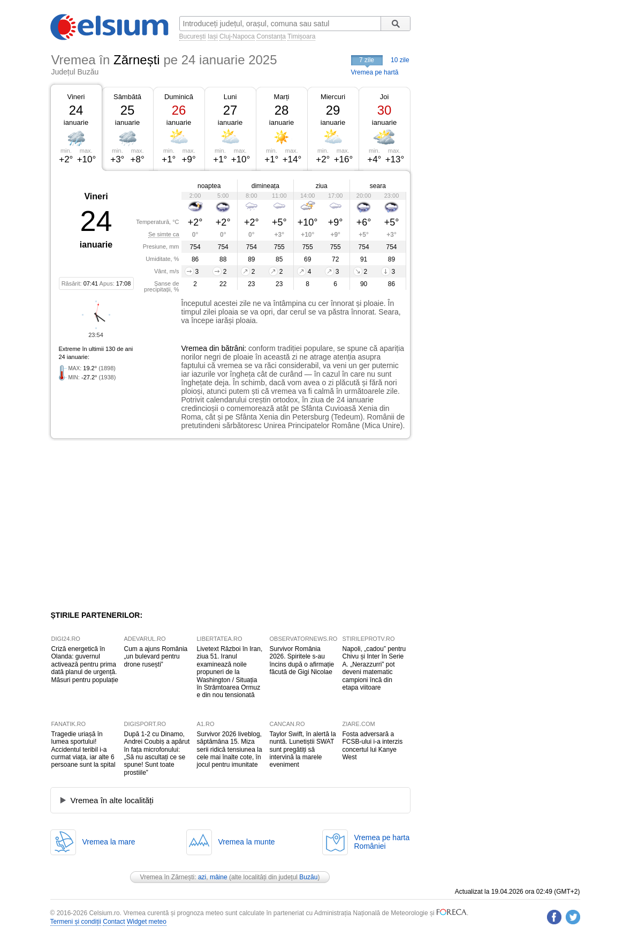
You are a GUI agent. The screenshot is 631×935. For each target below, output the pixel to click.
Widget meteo (146, 921)
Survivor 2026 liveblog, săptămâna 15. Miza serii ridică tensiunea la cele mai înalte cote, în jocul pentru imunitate (229, 749)
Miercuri (333, 97)
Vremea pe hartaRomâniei (382, 841)
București (192, 36)
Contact (114, 921)
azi (202, 877)
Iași (213, 36)
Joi (384, 97)
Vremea (194, 348)
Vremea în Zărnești (167, 877)
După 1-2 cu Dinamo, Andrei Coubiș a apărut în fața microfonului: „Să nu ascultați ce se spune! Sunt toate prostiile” (157, 753)
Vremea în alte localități (112, 800)
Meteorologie (409, 913)
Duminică (178, 97)
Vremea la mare (108, 841)
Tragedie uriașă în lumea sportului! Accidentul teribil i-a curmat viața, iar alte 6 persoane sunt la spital (83, 749)
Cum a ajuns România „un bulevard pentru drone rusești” (156, 656)
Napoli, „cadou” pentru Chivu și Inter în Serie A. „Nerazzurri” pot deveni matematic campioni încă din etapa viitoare (374, 668)
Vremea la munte (246, 841)
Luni (230, 97)
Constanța (271, 36)
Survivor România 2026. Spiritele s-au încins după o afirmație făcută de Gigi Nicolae (302, 660)
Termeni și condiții (75, 921)
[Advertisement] (138, 525)
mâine (218, 877)
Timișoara (301, 36)
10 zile (400, 60)
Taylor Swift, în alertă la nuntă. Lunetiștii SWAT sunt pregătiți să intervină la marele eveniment (303, 749)
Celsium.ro (104, 913)
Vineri (76, 97)
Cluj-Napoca (237, 36)
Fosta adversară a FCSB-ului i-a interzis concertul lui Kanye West (373, 745)
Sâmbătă (127, 97)
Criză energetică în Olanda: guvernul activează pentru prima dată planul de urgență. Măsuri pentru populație (84, 664)
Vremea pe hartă (375, 72)
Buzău (308, 877)
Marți (282, 97)
